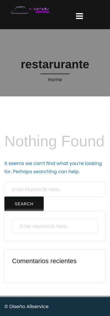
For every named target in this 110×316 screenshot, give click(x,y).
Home (55, 79)
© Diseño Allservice (26, 306)
